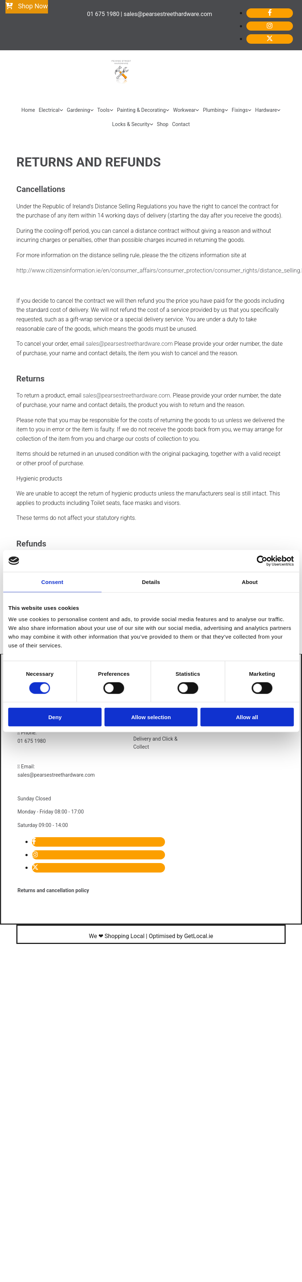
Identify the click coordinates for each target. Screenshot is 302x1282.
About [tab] (250, 582)
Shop (163, 124)
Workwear (184, 110)
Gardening (78, 110)
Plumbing (213, 110)
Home (28, 110)
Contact (181, 124)
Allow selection (151, 717)
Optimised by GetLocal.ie (181, 936)
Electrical (49, 110)
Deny (55, 717)
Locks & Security (131, 124)
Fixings (240, 110)
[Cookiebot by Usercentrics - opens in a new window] (262, 560)
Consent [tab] (52, 582)
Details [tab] (151, 582)
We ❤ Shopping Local (116, 936)
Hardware (266, 110)
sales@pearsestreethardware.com (129, 343)
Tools (103, 110)
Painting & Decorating (141, 110)
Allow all (247, 717)
